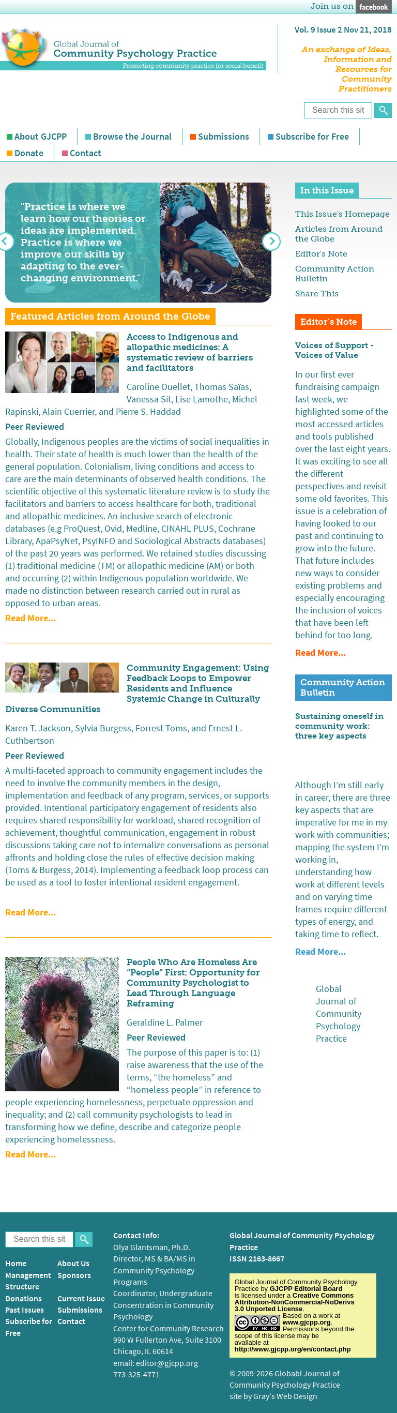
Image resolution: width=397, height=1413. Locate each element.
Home (15, 1263)
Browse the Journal (132, 136)
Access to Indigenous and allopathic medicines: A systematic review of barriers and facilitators (190, 352)
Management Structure (28, 1281)
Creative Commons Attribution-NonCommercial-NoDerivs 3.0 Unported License (295, 1302)
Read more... (30, 618)
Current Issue (81, 1298)
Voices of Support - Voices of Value (334, 350)
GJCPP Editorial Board (306, 1288)
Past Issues (24, 1309)
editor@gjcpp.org (167, 1363)
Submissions (223, 136)
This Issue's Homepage (342, 214)
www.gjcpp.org (307, 1322)
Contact (85, 153)
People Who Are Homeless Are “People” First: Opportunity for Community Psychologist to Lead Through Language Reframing (193, 983)
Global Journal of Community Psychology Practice (338, 1014)
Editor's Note (321, 254)
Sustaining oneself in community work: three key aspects (339, 726)
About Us (73, 1263)
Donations (23, 1298)
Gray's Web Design (285, 1396)
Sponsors (74, 1275)
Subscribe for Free (312, 136)
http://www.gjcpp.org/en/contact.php (293, 1349)
